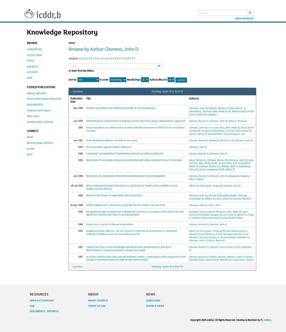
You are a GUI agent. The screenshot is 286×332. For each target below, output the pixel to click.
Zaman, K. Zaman (218, 237)
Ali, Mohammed (236, 111)
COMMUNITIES (34, 49)
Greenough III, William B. (202, 198)
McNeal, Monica (200, 217)
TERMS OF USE (97, 306)
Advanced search (244, 18)
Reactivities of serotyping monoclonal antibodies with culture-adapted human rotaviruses (134, 160)
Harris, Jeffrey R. (198, 134)
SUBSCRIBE (153, 300)
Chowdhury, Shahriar (200, 111)
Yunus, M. (246, 130)
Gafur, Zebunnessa (208, 259)
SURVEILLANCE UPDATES (40, 122)
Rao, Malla (204, 163)
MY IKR (30, 148)
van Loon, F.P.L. (216, 127)
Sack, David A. (223, 198)
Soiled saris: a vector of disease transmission (109, 224)
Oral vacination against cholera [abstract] (108, 147)
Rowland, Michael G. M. (221, 140)
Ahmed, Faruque (201, 130)
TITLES (30, 61)
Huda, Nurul (217, 163)
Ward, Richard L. (198, 160)
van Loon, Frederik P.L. (235, 214)
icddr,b (267, 320)
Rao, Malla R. (220, 111)
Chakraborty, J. (237, 108)
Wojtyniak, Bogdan (207, 114)
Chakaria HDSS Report (39, 110)
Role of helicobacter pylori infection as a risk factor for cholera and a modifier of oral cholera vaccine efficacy (131, 187)
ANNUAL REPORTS (36, 93)
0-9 (80, 58)
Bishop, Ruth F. (229, 166)
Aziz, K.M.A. (235, 247)
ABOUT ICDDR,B (98, 300)
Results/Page (133, 79)
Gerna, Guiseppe (207, 169)
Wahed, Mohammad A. (234, 231)
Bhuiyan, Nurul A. (198, 237)
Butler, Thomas (238, 195)
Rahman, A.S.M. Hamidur (219, 234)
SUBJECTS (32, 66)
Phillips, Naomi (217, 256)
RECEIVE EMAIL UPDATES (40, 143)
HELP (29, 154)
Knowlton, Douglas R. (210, 214)
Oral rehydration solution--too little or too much (111, 140)
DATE (29, 78)
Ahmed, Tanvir (196, 234)
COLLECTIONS (34, 55)
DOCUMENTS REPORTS (44, 311)
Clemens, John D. (198, 108)
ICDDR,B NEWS (155, 306)
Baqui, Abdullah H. (239, 237)
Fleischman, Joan (228, 259)
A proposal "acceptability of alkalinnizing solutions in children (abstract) (124, 153)
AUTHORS (32, 72)
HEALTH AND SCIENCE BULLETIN (44, 99)
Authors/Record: (158, 79)
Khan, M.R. (234, 130)
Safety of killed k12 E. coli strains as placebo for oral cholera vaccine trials (125, 205)
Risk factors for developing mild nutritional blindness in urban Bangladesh (125, 176)
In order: (104, 79)
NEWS (30, 137)
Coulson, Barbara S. (209, 166)
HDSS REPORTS (35, 104)
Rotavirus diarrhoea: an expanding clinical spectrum (114, 195)
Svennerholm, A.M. (218, 134)
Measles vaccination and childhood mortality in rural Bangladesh (121, 108)
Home (72, 43)
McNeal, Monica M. (217, 160)
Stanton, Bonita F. (217, 108)
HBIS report (33, 116)
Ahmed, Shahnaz (238, 121)
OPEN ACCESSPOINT (42, 300)
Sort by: (73, 79)
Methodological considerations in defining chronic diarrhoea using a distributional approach (135, 121)
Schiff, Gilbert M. (226, 169)
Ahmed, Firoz (241, 234)
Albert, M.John (196, 185)
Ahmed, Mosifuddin (218, 195)
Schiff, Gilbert (236, 217)
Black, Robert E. (216, 240)
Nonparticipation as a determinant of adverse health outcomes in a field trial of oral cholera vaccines (135, 129)
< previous (77, 91)
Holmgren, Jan (237, 134)
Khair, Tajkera (196, 179)
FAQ (32, 306)
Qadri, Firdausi (213, 185)
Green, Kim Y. (232, 163)
